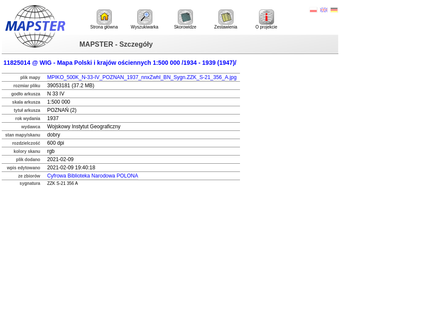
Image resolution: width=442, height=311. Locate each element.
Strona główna (104, 19)
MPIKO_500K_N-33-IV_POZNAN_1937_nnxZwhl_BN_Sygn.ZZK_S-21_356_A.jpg (142, 77)
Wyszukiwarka (144, 19)
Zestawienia (225, 19)
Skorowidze (185, 19)
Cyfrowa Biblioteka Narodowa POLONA (92, 176)
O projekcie (267, 19)
